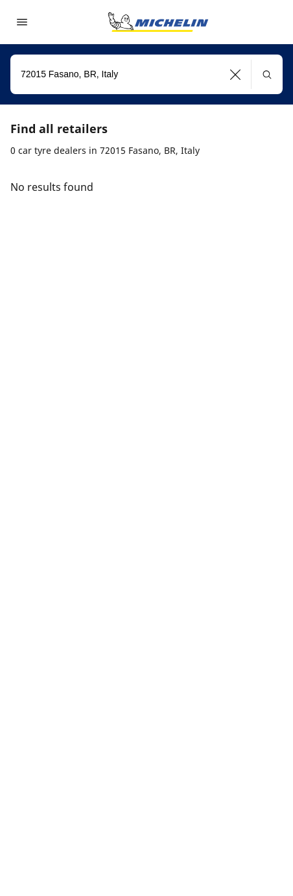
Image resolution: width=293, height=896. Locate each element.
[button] (236, 74)
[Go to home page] (158, 22)
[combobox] (146, 74)
